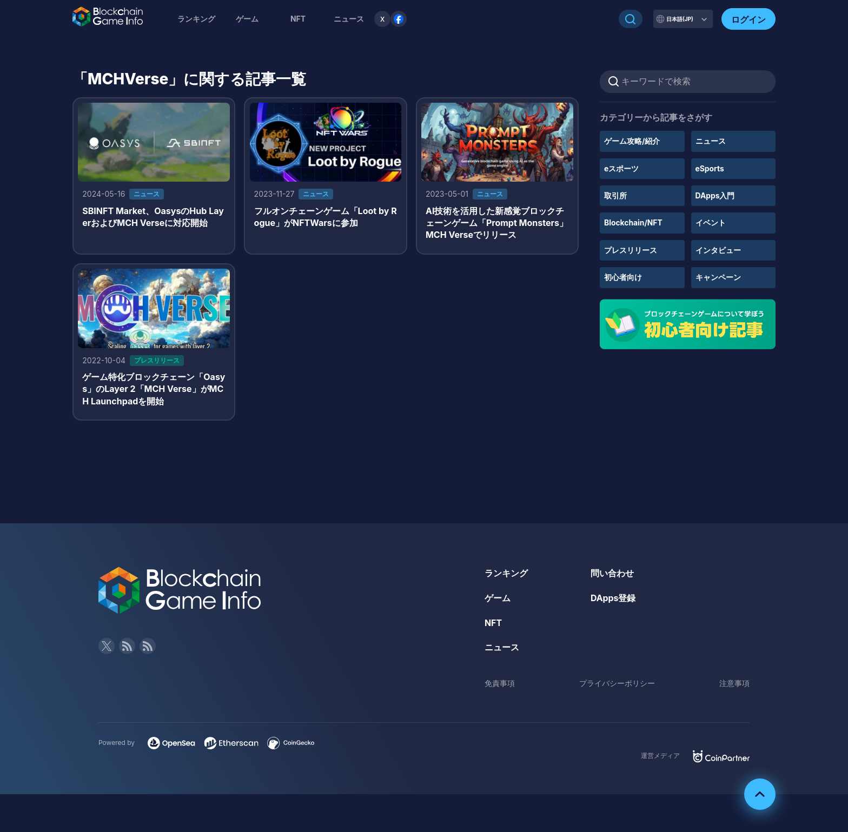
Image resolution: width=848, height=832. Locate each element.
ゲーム (247, 18)
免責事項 (500, 684)
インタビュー (718, 250)
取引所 (615, 195)
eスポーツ (621, 168)
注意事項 (734, 684)
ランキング (196, 18)
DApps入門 (715, 195)
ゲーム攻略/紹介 (632, 140)
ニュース (710, 140)
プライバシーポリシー (617, 684)
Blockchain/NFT (633, 222)
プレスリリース (630, 250)
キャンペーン (718, 277)
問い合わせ (612, 574)
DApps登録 (613, 599)
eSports (710, 168)
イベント (710, 222)
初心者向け (623, 277)
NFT (298, 18)
